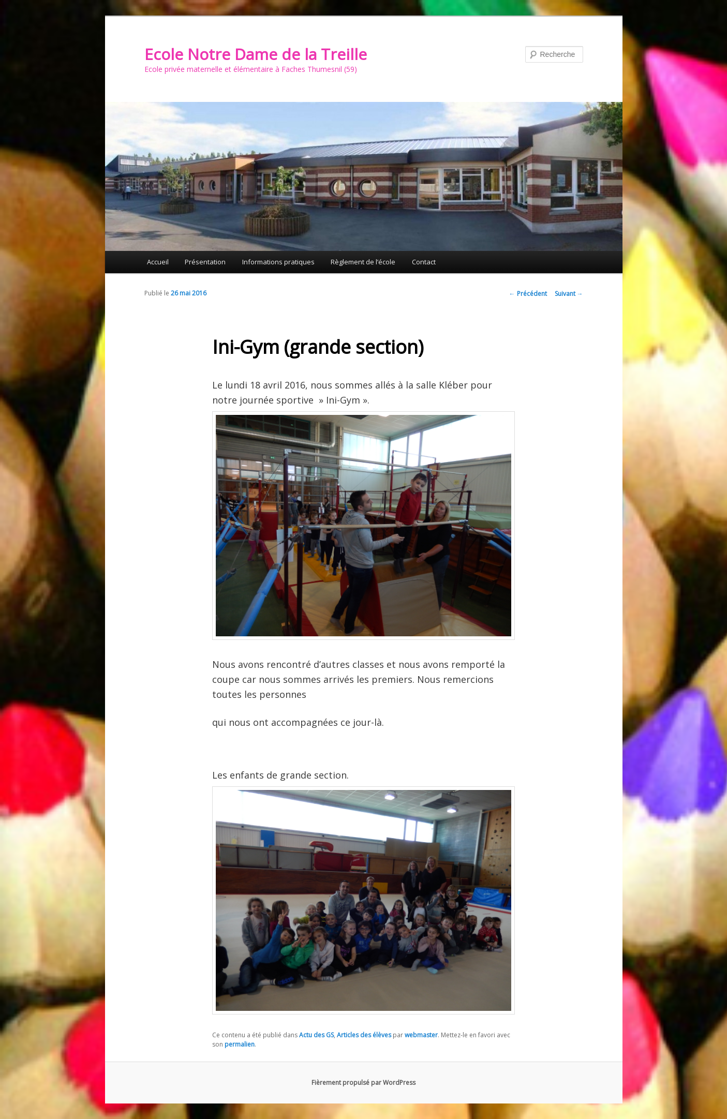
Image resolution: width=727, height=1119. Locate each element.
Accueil (158, 261)
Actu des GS (316, 1035)
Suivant (569, 293)
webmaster (421, 1035)
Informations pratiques (278, 261)
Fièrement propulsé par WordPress (363, 1082)
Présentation (205, 261)
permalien (240, 1044)
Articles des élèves (364, 1035)
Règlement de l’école (363, 261)
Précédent (528, 293)
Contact (424, 261)
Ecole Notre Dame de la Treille (255, 54)
